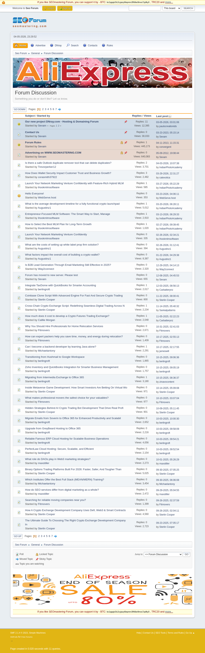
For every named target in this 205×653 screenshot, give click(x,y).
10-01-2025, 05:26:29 (167, 459)
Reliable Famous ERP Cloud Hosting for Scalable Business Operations (67, 438)
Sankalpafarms (167, 310)
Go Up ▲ (190, 633)
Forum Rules (33, 142)
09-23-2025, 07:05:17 (167, 523)
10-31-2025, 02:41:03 (167, 326)
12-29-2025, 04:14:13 (167, 265)
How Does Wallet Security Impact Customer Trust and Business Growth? (68, 173)
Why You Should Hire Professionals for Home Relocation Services (64, 326)
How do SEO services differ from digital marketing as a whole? (62, 489)
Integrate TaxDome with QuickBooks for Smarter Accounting (60, 285)
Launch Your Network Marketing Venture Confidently (56, 234)
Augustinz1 (44, 207)
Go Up (17, 536)
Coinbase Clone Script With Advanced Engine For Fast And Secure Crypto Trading (74, 295)
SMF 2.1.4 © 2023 (19, 633)
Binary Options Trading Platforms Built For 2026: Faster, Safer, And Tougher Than (73, 469)
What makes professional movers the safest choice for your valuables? (67, 397)
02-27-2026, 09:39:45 (167, 224)
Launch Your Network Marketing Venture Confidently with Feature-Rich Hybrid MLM (74, 183)
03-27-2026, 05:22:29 (167, 183)
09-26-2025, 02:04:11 (167, 510)
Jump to (138, 554)
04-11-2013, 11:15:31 (167, 143)
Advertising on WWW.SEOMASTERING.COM (53, 152)
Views (148, 115)
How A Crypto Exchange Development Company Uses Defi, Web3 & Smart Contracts (75, 510)
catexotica (164, 177)
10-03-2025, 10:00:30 (167, 418)
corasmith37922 (47, 177)
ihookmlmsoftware (48, 187)
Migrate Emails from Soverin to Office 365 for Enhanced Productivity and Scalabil (73, 418)
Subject (30, 115)
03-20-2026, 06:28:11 (167, 204)
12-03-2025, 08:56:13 (167, 285)
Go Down (19, 109)
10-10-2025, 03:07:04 (167, 398)
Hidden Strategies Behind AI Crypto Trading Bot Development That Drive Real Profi (74, 407)
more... (169, 2)
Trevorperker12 (47, 166)
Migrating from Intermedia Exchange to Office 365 (54, 377)
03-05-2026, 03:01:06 (167, 122)
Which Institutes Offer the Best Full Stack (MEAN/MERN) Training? (64, 479)
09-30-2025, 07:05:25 (167, 469)
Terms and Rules (176, 633)
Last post (164, 116)
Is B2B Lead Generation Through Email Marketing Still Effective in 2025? (68, 264)
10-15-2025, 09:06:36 (167, 357)
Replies (137, 115)
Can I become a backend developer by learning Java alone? (60, 346)
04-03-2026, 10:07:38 (167, 163)
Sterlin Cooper (46, 299)
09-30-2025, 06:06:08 (167, 480)
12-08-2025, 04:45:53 (167, 275)
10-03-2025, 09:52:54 (167, 449)
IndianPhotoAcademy (170, 167)
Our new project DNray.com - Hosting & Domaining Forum (61, 121)
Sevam (42, 125)
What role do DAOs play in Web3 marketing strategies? (57, 459)
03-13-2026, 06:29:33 (167, 214)
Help (139, 633)
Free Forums (26, 637)
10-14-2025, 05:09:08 (167, 388)
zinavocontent (166, 381)
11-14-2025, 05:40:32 (167, 306)
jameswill (164, 351)
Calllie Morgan (46, 319)
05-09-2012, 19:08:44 (167, 153)
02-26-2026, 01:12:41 (167, 245)
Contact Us (32, 132)
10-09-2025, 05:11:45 (167, 408)
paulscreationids (168, 126)
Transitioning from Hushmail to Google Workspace (54, 356)
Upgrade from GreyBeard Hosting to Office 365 (53, 428)
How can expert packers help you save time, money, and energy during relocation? (74, 336)
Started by (43, 115)
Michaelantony (46, 350)
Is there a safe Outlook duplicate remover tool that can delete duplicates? (68, 162)
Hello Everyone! (34, 193)
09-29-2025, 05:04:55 (167, 490)
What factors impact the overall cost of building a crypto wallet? (62, 254)
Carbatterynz (166, 289)
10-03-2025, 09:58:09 (167, 429)
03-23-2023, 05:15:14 (167, 132)
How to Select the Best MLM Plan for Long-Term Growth (58, 224)
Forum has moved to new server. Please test (51, 275)
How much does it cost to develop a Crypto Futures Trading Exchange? (67, 315)
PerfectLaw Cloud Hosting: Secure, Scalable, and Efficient (59, 448)
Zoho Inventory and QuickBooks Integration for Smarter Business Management (71, 367)
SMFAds (14, 637)
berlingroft (44, 289)
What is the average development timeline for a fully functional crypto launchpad (72, 203)
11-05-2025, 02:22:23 (167, 316)
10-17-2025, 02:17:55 (167, 347)
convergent (165, 147)
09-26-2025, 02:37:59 (167, 500)
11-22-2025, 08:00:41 (167, 296)
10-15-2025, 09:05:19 (167, 367)
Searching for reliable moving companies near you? (55, 499)
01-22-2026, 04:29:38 (167, 255)
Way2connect (46, 268)
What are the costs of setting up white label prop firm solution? (61, 244)
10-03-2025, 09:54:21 (167, 439)
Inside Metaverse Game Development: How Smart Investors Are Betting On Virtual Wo (76, 387)
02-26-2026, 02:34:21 (167, 235)
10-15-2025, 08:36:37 (167, 377)
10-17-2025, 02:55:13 (167, 337)
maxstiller (43, 463)
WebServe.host (47, 197)
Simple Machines (37, 633)
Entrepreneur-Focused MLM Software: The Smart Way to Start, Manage (67, 213)
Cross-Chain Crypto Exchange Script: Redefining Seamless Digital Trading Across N (75, 305)
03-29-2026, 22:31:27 (167, 173)
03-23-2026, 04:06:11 (167, 194)
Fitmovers (44, 330)
